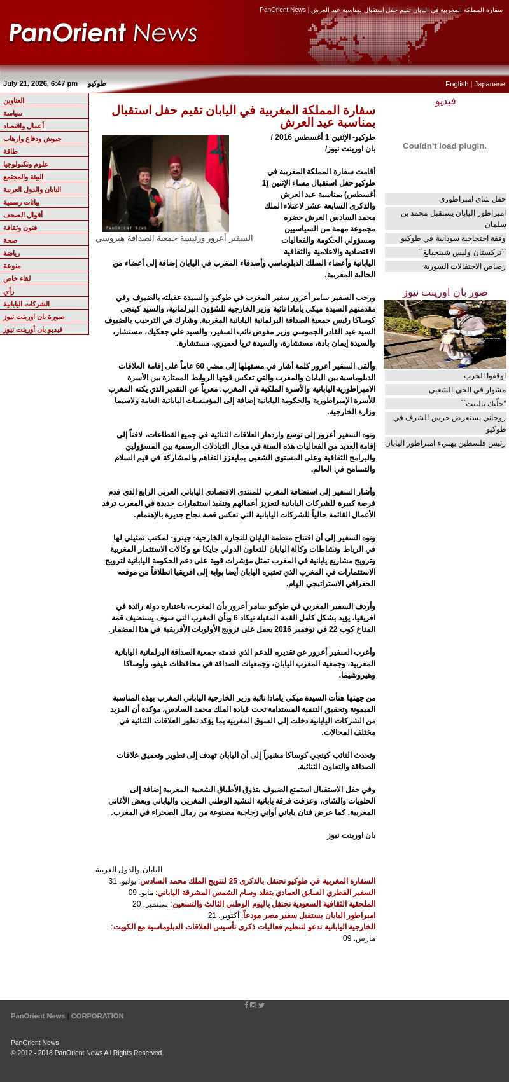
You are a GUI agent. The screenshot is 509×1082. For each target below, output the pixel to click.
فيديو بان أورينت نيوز (32, 329)
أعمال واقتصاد (23, 126)
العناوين (13, 100)
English (457, 84)
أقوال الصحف (23, 215)
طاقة (10, 151)
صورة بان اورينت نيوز (33, 316)
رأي (8, 291)
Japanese (490, 84)
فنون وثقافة (20, 227)
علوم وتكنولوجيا (26, 164)
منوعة (12, 266)
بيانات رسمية (21, 202)
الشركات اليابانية (26, 304)
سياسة (12, 113)
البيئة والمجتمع (23, 177)
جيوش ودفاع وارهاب (32, 138)
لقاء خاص (17, 278)
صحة (10, 240)
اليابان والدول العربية (32, 189)
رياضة (11, 253)
